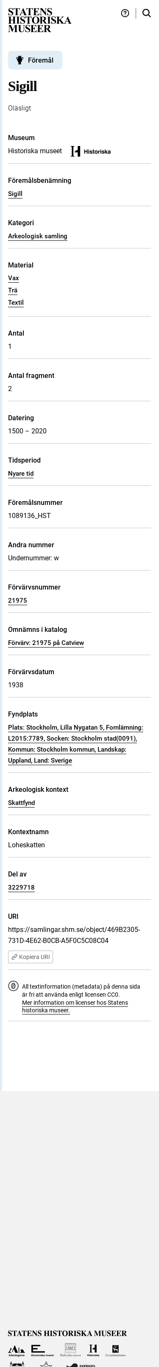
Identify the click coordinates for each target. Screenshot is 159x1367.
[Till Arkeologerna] (16, 1350)
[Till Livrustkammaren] (116, 1350)
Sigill (15, 194)
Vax (13, 278)
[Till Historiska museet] (93, 1350)
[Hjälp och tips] (125, 13)
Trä (12, 290)
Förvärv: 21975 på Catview (46, 643)
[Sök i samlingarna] (146, 13)
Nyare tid (20, 473)
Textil (16, 302)
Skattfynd (21, 803)
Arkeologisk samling (37, 236)
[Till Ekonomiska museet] (42, 1350)
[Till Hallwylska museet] (70, 1350)
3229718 (21, 887)
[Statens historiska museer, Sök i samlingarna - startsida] (40, 19)
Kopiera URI (30, 957)
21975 (17, 600)
